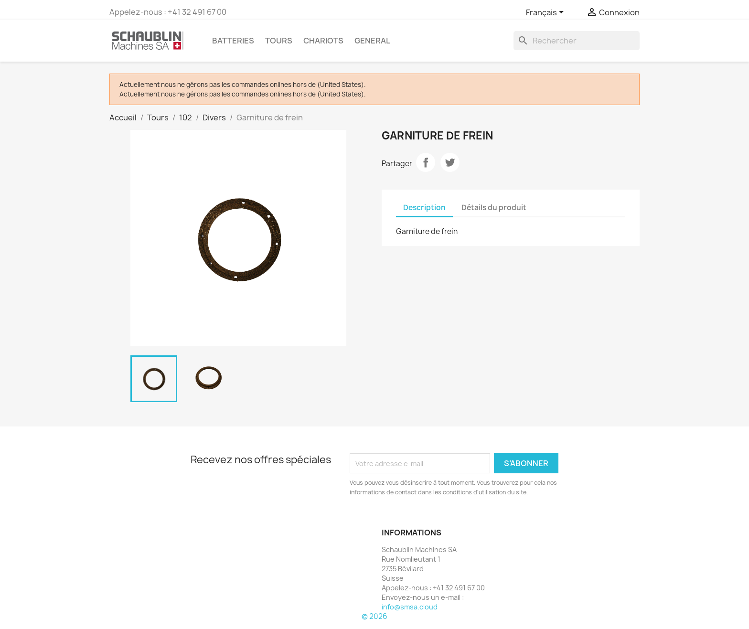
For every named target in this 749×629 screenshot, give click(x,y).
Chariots (323, 40)
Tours (278, 40)
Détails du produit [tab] (493, 208)
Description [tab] (424, 208)
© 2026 (374, 616)
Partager (425, 162)
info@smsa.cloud (410, 606)
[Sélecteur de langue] (546, 13)
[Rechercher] (577, 40)
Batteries (233, 40)
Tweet (450, 162)
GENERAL (372, 40)
